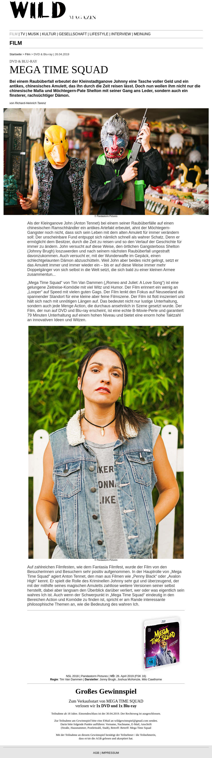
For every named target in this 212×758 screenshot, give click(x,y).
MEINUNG (142, 34)
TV (22, 34)
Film (28, 54)
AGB (99, 738)
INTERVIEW (121, 34)
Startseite (16, 54)
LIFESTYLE (99, 34)
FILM (16, 43)
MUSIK (33, 34)
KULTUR (49, 34)
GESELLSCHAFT (73, 34)
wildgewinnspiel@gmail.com (131, 720)
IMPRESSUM (110, 752)
